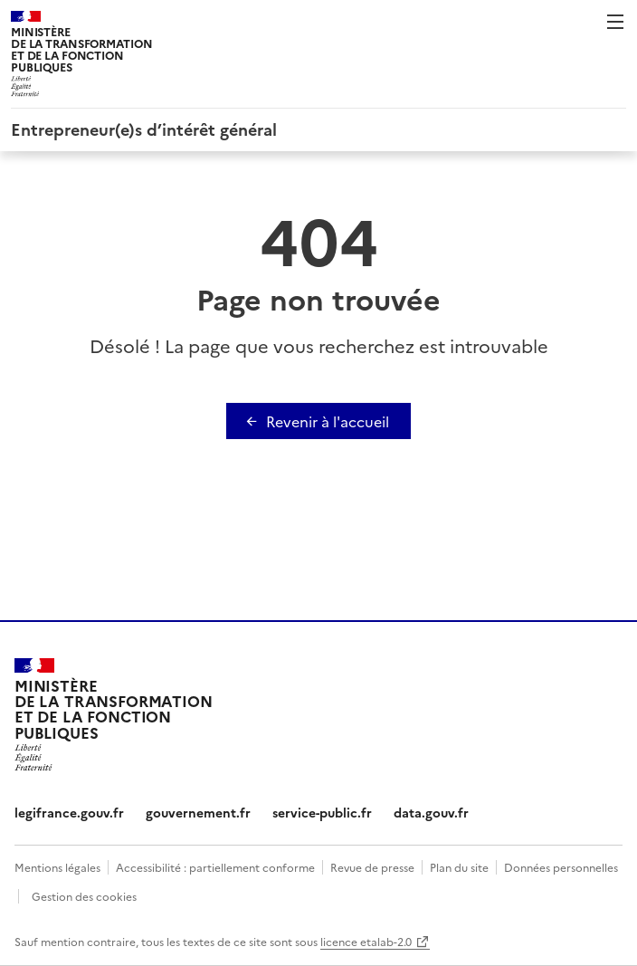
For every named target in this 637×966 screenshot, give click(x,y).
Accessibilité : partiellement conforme (215, 867)
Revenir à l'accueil (327, 421)
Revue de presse (372, 867)
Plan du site (459, 867)
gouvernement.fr (198, 812)
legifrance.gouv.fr (69, 812)
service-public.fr (322, 812)
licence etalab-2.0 (366, 941)
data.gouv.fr (431, 812)
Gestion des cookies (84, 896)
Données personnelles (561, 867)
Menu (615, 22)
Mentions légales (57, 867)
